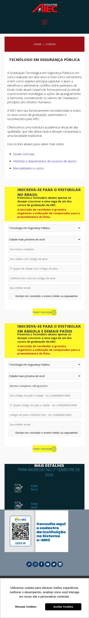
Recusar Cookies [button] (25, 606)
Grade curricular (24, 154)
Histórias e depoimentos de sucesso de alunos (44, 161)
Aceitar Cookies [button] (63, 606)
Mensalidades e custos (28, 168)
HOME (37, 44)
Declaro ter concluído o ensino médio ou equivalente (46, 296)
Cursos (51, 44)
